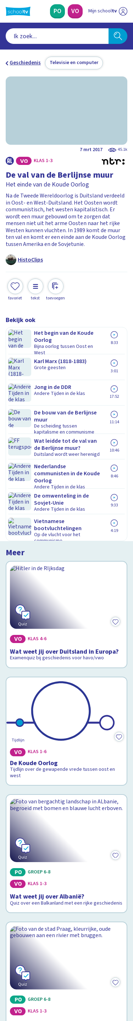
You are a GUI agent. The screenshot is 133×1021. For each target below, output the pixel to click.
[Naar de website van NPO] (123, 11)
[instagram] (25, 973)
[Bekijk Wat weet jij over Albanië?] (66, 577)
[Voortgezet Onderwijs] (75, 11)
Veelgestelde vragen (34, 832)
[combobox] (57, 36)
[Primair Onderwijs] (57, 11)
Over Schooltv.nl (29, 841)
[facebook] (9, 973)
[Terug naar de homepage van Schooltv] (18, 11)
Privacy (16, 851)
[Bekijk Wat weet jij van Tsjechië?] (66, 674)
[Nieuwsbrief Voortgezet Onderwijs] (67, 923)
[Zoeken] (118, 36)
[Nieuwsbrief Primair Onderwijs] (67, 903)
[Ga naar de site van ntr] (100, 988)
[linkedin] (40, 973)
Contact (17, 822)
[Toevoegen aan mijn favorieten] (15, 288)
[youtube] (56, 973)
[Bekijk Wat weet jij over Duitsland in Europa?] (66, 383)
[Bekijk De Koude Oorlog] (66, 483)
